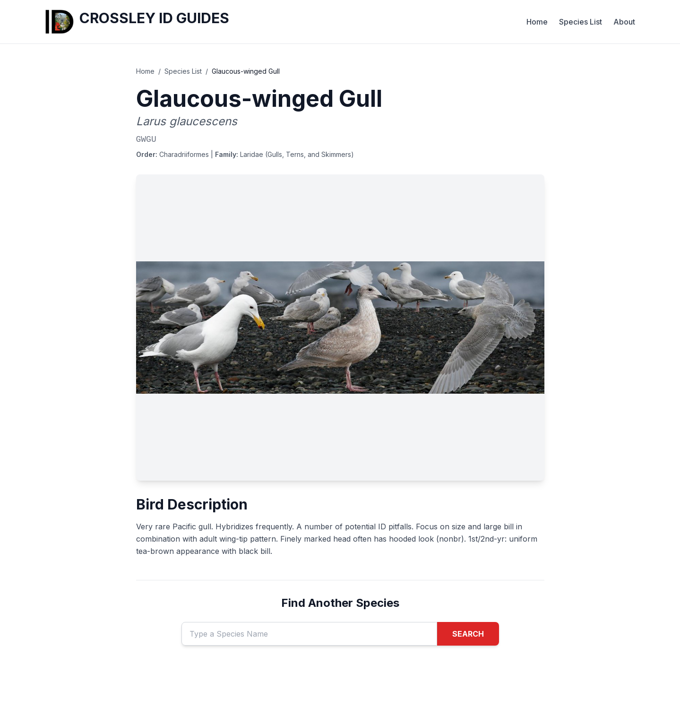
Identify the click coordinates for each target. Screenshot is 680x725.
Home (537, 21)
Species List (580, 21)
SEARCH (468, 634)
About (624, 21)
